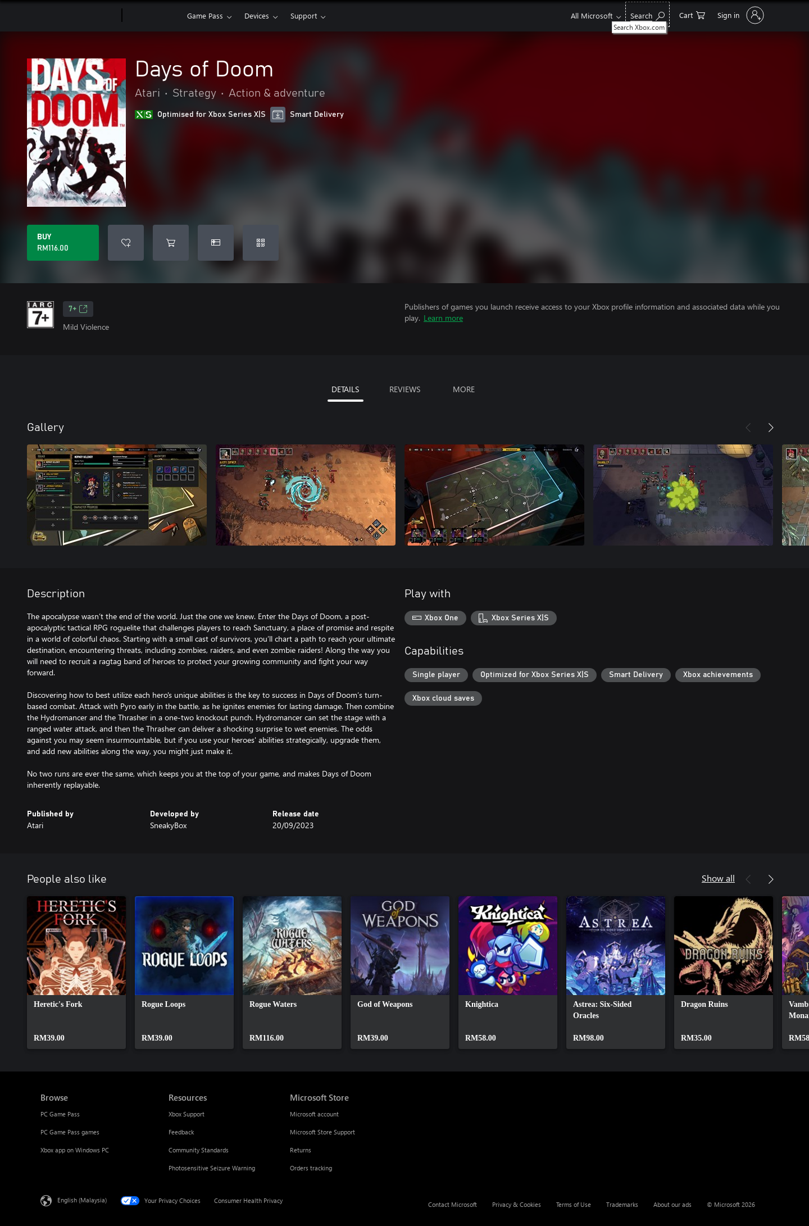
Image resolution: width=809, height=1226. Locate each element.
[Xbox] (153, 16)
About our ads (672, 1204)
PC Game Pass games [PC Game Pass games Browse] (69, 1132)
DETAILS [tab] (345, 389)
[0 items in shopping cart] (692, 14)
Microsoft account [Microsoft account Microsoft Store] (314, 1114)
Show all (718, 878)
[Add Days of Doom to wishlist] (126, 243)
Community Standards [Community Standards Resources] (199, 1150)
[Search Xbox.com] (647, 14)
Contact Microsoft (452, 1204)
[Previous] (748, 427)
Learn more (443, 317)
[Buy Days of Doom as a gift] (216, 243)
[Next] (771, 427)
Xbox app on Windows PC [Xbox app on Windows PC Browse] (74, 1150)
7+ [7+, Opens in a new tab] (78, 309)
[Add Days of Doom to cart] (171, 243)
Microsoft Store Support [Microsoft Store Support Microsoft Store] (322, 1132)
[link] (76, 972)
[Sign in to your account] (740, 15)
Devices (256, 15)
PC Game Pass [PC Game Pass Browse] (60, 1114)
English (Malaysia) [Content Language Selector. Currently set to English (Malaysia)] (82, 1200)
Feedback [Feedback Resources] (181, 1132)
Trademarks (622, 1204)
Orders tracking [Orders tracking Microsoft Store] (311, 1167)
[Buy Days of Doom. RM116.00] (63, 243)
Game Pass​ (205, 15)
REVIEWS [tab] (404, 389)
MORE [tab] (464, 389)
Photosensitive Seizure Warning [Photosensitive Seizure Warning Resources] (212, 1167)
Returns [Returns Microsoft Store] (300, 1150)
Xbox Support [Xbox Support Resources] (186, 1114)
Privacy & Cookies (516, 1204)
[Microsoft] (78, 16)
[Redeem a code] (261, 243)
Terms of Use (573, 1204)
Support (303, 15)
